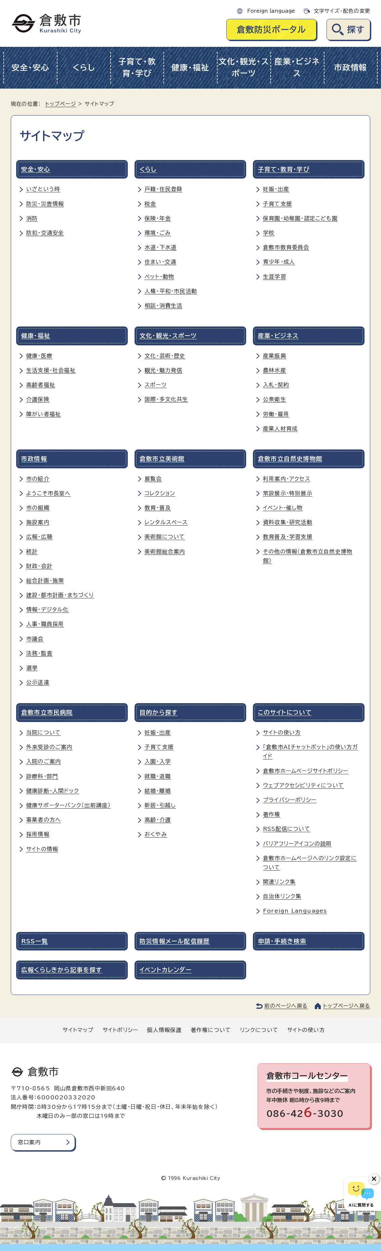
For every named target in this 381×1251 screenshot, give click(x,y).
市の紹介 (37, 478)
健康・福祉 (190, 67)
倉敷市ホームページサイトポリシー (305, 771)
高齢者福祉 (40, 384)
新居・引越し (160, 805)
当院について (43, 732)
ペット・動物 (159, 276)
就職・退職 (158, 776)
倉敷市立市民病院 (47, 712)
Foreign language (271, 10)
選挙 (32, 667)
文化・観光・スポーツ (244, 67)
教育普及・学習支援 (287, 536)
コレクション (160, 493)
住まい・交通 (160, 261)
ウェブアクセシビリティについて (303, 785)
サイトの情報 (42, 849)
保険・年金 (158, 218)
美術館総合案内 (165, 551)
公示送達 (37, 682)
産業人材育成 (280, 428)
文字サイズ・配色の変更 (342, 10)
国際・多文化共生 (166, 399)
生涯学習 (274, 276)
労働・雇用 (276, 414)
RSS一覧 (34, 941)
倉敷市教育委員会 (286, 247)
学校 (268, 233)
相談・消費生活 (163, 305)
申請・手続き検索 (282, 941)
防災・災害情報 (45, 204)
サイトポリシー (120, 1030)
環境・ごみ (158, 233)
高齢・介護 (158, 819)
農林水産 (274, 370)
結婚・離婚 (158, 790)
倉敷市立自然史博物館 (290, 459)
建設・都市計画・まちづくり (60, 595)
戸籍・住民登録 (163, 189)
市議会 (35, 639)
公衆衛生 (274, 399)
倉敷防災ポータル (271, 29)
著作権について (211, 1030)
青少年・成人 (279, 261)
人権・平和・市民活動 (171, 291)
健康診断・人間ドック (52, 790)
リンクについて (259, 1030)
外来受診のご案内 (49, 747)
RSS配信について (286, 829)
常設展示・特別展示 (287, 493)
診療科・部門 (42, 776)
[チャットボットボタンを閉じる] (374, 1179)
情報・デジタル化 (47, 609)
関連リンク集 (279, 881)
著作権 (271, 814)
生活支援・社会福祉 (51, 370)
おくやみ (156, 834)
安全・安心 (30, 67)
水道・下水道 (161, 247)
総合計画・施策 (45, 580)
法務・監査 (39, 653)
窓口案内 (29, 1142)
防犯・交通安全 (45, 233)
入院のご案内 (43, 761)
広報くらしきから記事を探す (61, 970)
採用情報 (37, 834)
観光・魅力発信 (163, 370)
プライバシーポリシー (289, 800)
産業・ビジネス (297, 67)
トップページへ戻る (346, 1005)
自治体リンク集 (282, 896)
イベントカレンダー (166, 970)
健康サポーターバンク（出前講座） (68, 805)
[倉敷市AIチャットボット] (361, 1194)
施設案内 (37, 522)
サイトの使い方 (282, 732)
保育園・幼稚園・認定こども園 (300, 218)
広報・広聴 (39, 536)
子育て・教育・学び (137, 67)
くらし (84, 67)
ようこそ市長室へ (48, 493)
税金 (150, 204)
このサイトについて (285, 712)
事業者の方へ (43, 819)
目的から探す (159, 712)
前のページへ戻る (286, 1005)
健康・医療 (39, 355)
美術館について (165, 536)
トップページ (60, 103)
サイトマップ (78, 1030)
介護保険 (37, 399)
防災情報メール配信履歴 (175, 941)
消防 (32, 218)
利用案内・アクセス (286, 478)
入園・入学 (158, 761)
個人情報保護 (164, 1030)
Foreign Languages (295, 910)
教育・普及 (158, 507)
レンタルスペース (166, 522)
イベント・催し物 (283, 507)
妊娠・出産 (276, 189)
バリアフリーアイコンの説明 (297, 843)
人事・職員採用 (45, 624)
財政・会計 (39, 566)
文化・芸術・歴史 (165, 355)
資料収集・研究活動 (287, 522)
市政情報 (350, 67)
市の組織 (37, 507)
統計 (32, 551)
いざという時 (43, 189)
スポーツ (156, 384)
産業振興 (274, 355)
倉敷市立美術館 (162, 459)
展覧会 (153, 478)
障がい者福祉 (43, 414)
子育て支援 (277, 204)
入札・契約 (276, 384)
